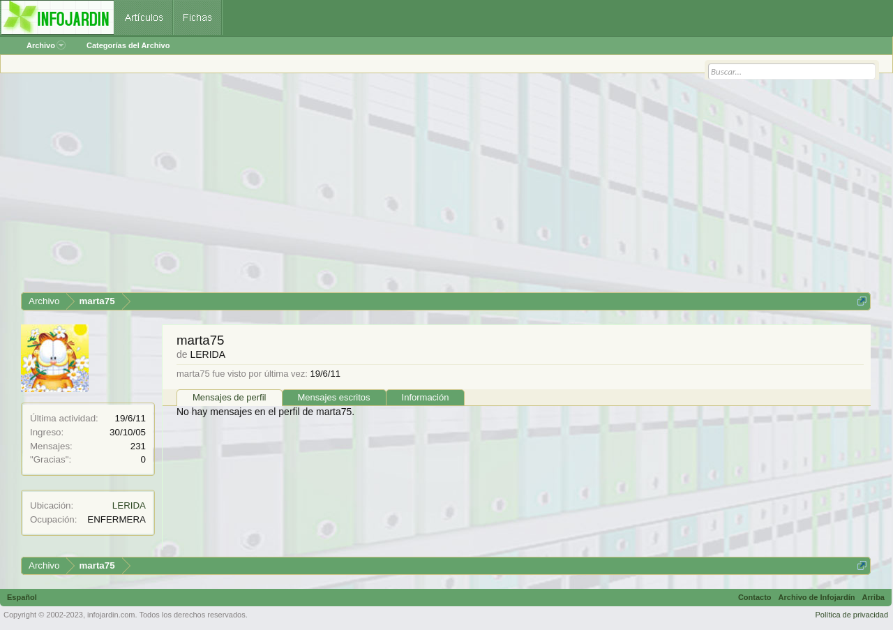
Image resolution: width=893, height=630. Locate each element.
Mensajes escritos (334, 397)
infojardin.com (111, 614)
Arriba (873, 597)
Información (425, 397)
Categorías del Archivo (128, 45)
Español (22, 597)
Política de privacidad (851, 614)
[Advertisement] (439, 187)
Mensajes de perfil (230, 397)
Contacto (755, 597)
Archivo (46, 45)
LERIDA (129, 505)
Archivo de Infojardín (817, 597)
